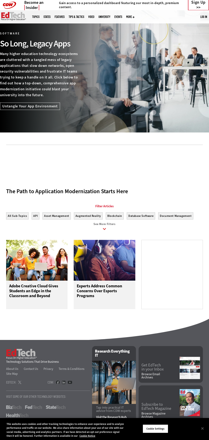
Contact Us (31, 370)
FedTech (33, 408)
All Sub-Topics (17, 216)
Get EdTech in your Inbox (152, 368)
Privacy (48, 370)
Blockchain (114, 216)
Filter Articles (104, 206)
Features (59, 16)
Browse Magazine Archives (153, 416)
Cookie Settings (155, 428)
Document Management (175, 216)
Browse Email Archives (150, 377)
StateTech (56, 408)
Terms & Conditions (72, 370)
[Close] (202, 428)
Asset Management (56, 216)
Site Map (12, 375)
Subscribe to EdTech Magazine (156, 407)
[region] (104, 429)
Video (91, 16)
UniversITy (104, 16)
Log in (203, 17)
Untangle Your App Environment (30, 106)
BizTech (13, 408)
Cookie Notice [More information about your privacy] (87, 436)
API (35, 216)
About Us (12, 370)
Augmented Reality (88, 216)
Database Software (140, 216)
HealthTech (17, 416)
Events (118, 16)
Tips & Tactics (76, 16)
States (46, 16)
